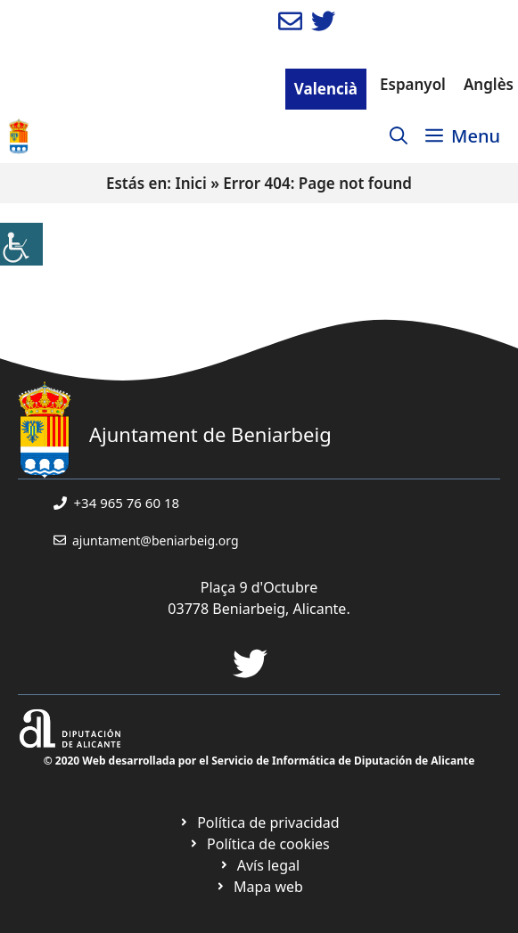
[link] (21, 244)
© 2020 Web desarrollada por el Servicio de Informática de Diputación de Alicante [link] (259, 760)
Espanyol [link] (413, 84)
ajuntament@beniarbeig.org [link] (155, 540)
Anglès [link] (489, 84)
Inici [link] (190, 183)
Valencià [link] (326, 88)
